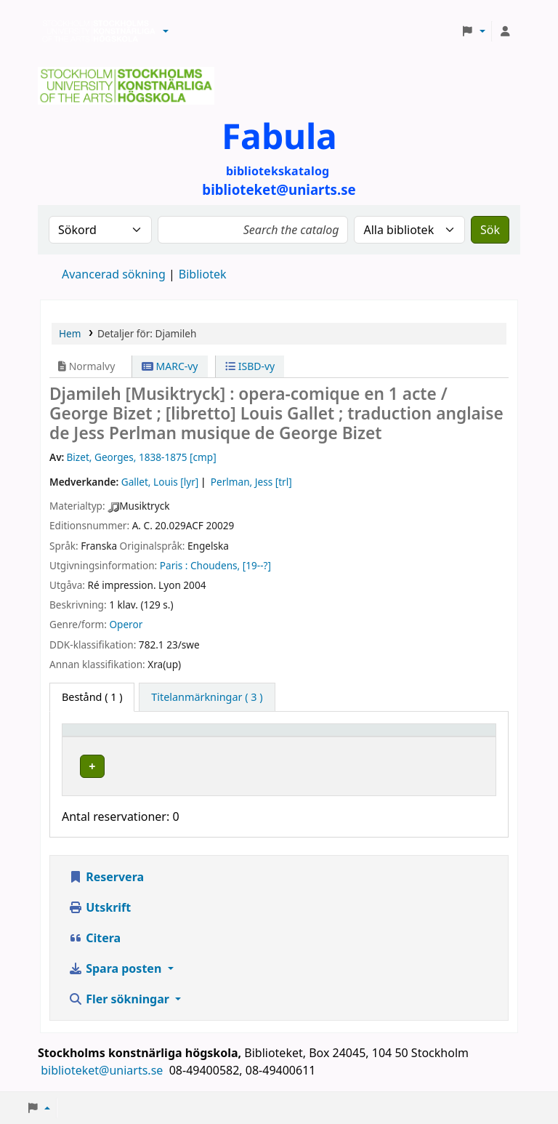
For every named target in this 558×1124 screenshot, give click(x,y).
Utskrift (99, 908)
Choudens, (215, 565)
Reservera (106, 878)
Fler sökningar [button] (120, 1000)
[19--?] (257, 565)
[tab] (207, 697)
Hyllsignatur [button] (358, 737)
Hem (70, 333)
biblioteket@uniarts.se (103, 1071)
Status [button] (448, 737)
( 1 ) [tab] (92, 697)
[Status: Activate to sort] (461, 736)
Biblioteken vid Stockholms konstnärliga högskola (95, 31)
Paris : (174, 565)
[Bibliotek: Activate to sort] (245, 736)
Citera (94, 939)
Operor (125, 624)
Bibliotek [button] (199, 737)
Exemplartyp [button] (101, 737)
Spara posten (116, 969)
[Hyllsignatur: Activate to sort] (373, 736)
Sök (490, 230)
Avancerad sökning (114, 274)
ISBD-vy (250, 366)
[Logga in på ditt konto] (505, 31)
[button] (165, 31)
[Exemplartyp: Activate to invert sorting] (116, 736)
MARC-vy (170, 366)
